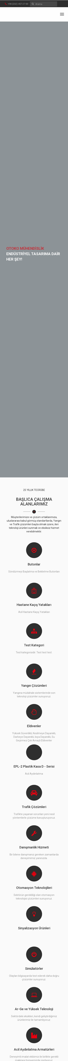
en (60, 4)
